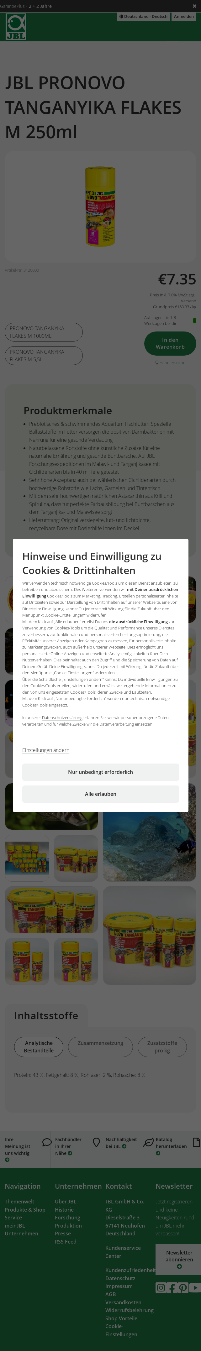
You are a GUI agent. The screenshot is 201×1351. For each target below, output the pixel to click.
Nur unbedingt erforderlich (100, 772)
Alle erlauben (100, 793)
